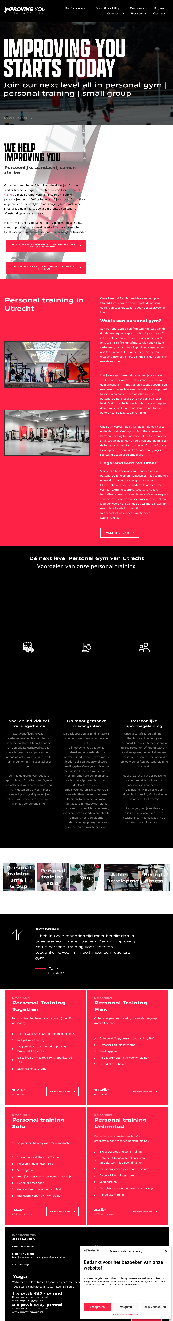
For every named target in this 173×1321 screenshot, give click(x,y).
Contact (159, 13)
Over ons (115, 13)
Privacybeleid (132, 1315)
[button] (166, 1251)
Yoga (86, 878)
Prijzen (159, 8)
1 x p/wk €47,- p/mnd (37, 1294)
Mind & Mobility (109, 8)
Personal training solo (52, 877)
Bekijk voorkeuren (154, 1307)
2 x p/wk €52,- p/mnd (37, 1305)
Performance (77, 8)
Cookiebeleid (118, 1315)
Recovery (138, 8)
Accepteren (97, 1307)
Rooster (138, 13)
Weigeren (125, 1307)
